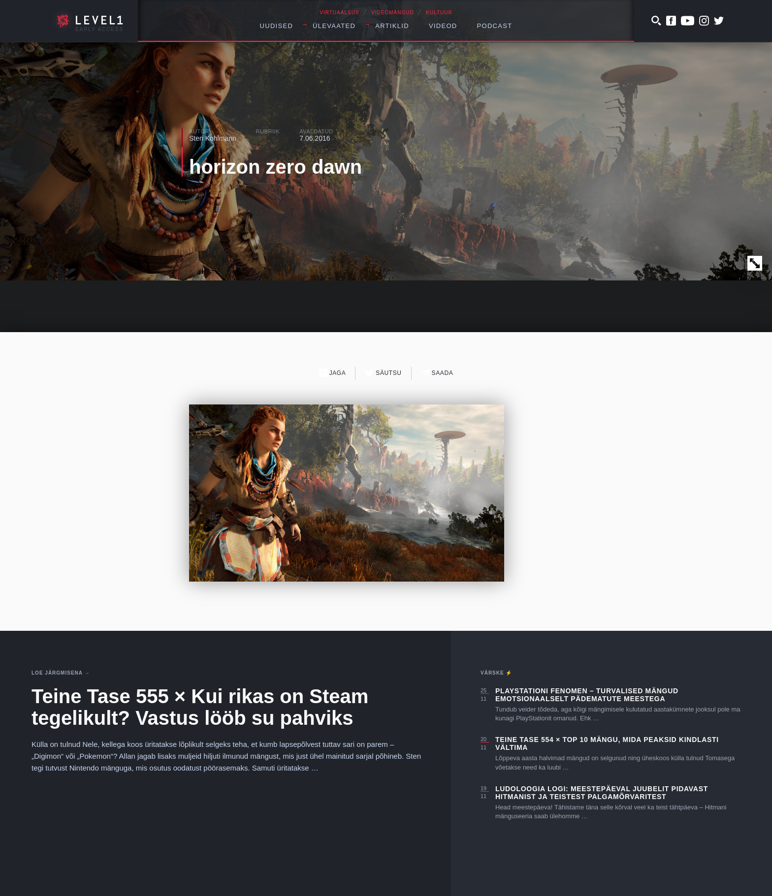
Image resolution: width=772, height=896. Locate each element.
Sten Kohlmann (212, 138)
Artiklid (392, 26)
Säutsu (383, 373)
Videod (443, 26)
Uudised (276, 26)
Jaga (332, 373)
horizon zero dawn (275, 167)
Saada (437, 373)
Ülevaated (334, 26)
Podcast (495, 26)
